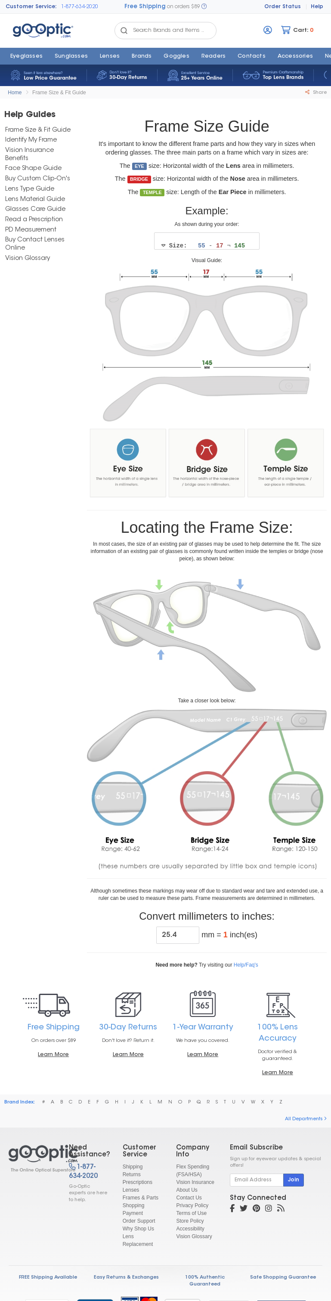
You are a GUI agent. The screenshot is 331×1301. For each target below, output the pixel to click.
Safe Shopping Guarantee (283, 1278)
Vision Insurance (195, 1183)
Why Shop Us (138, 1229)
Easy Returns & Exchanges (126, 1278)
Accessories (295, 56)
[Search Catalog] (124, 30)
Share (316, 92)
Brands (142, 56)
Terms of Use (191, 1214)
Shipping (133, 1167)
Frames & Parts (140, 1198)
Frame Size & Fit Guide (59, 93)
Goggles (176, 56)
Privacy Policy (192, 1206)
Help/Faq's (246, 965)
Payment (133, 1214)
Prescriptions (137, 1183)
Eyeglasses (26, 56)
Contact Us (188, 1198)
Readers (213, 56)
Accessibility (190, 1229)
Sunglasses (71, 56)
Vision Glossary (194, 1237)
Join (293, 1180)
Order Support (139, 1221)
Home (15, 93)
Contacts (252, 56)
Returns (132, 1175)
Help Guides (30, 115)
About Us (186, 1190)
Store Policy (190, 1221)
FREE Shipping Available (48, 1278)
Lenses (110, 56)
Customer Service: (31, 6)
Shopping (134, 1206)
